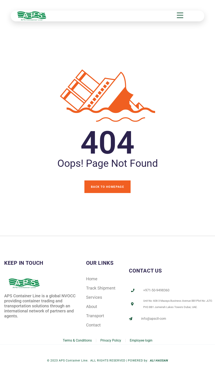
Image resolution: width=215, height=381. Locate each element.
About (91, 306)
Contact (93, 325)
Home (91, 278)
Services (94, 297)
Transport (95, 315)
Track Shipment (100, 288)
